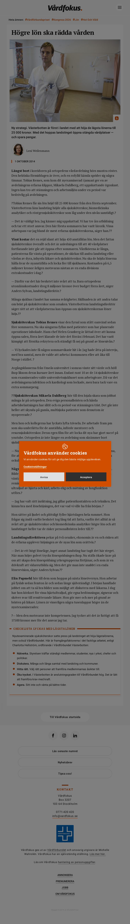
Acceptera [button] (86, 477)
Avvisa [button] (44, 477)
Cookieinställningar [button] (35, 466)
